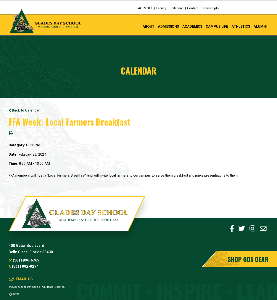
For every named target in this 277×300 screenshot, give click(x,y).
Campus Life (217, 26)
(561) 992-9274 (25, 266)
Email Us (24, 279)
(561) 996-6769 (26, 260)
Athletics (241, 26)
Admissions (168, 26)
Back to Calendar (24, 110)
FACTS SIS (144, 8)
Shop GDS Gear (248, 259)
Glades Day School (77, 218)
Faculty (161, 8)
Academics (192, 26)
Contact (192, 8)
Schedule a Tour (250, 12)
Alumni (260, 26)
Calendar (177, 8)
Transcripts (211, 8)
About (149, 26)
